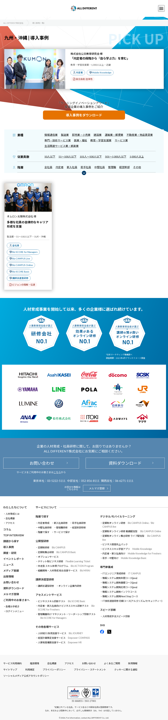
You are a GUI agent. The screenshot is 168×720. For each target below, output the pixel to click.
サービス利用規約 (12, 663)
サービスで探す (62, 532)
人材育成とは (12, 513)
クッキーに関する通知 (125, 669)
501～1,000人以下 (115, 156)
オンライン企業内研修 (69, 585)
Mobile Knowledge (101, 72)
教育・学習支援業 (100, 140)
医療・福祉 (80, 140)
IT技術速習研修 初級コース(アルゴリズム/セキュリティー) (132, 601)
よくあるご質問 (112, 663)
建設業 (98, 134)
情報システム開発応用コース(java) (119, 587)
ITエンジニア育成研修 (121, 573)
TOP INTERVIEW (13, 535)
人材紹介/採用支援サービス (60, 633)
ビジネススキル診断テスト (61, 601)
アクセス (10, 523)
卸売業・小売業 (81, 134)
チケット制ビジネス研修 (64, 561)
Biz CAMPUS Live (21, 258)
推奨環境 (34, 663)
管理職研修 (62, 527)
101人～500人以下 (91, 156)
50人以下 (49, 156)
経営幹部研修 (79, 527)
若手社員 (86, 167)
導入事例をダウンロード (84, 115)
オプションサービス (48, 556)
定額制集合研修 (57, 552)
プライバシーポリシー (54, 669)
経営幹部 (124, 167)
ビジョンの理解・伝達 (23, 284)
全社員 (48, 167)
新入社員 (72, 167)
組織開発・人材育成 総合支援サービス (64, 570)
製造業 (65, 134)
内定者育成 (43, 523)
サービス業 (121, 140)
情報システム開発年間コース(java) (119, 578)
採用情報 (132, 663)
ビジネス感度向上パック (115, 544)
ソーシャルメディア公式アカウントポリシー (26, 675)
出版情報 (8, 576)
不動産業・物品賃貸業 (139, 134)
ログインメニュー (15, 611)
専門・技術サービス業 (57, 140)
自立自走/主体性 (84, 79)
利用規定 (29, 669)
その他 (137, 167)
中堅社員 (99, 167)
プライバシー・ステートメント (90, 669)
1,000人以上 (137, 156)
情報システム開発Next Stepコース (120, 596)
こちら (57, 472)
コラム (7, 529)
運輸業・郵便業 (114, 134)
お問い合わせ (41, 463)
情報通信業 (51, 134)
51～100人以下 (67, 156)
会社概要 (10, 518)
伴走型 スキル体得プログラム (66, 566)
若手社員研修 (79, 523)
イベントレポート (13, 558)
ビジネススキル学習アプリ (127, 549)
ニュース (8, 564)
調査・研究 (9, 552)
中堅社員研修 (45, 527)
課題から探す (11, 541)
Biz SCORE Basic (20, 271)
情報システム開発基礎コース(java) (119, 582)
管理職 (112, 167)
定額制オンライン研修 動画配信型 (131, 531)
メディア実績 (11, 570)
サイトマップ (10, 669)
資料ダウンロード (125, 463)
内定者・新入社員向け (131, 553)
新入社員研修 (61, 523)
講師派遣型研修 (20, 278)
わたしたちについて (15, 507)
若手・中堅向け (124, 558)
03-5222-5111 (56, 481)
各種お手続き (12, 606)
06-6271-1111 (124, 481)
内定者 (79, 72)
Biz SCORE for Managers (25, 252)
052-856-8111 (90, 481)
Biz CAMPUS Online (22, 265)
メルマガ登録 (97, 488)
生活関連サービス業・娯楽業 (61, 145)
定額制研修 (51, 547)
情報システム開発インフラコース (119, 591)
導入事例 (8, 547)
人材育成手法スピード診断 (116, 616)
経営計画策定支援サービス (64, 637)
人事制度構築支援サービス (60, 642)
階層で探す (43, 532)
